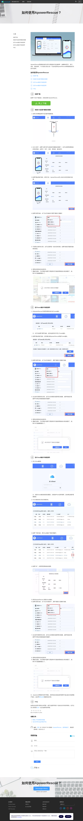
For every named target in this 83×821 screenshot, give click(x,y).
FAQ (34, 88)
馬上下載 (42, 103)
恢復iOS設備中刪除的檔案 (40, 79)
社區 (38, 707)
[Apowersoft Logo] (5, 2)
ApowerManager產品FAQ (39, 721)
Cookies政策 (19, 817)
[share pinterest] (68, 808)
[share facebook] (61, 808)
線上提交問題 (28, 806)
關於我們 (44, 804)
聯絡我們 (44, 806)
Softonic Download (12, 806)
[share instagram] (71, 808)
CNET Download (11, 808)
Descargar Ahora (41, 788)
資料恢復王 (66, 727)
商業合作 (44, 808)
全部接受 (68, 816)
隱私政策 (41, 697)
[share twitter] (64, 808)
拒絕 (61, 816)
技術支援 (29, 1)
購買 (23, 1)
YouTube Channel (11, 804)
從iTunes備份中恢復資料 (40, 82)
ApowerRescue (57, 727)
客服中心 (27, 804)
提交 (37, 761)
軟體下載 (35, 76)
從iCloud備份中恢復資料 (39, 85)
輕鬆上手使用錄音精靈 (39, 719)
